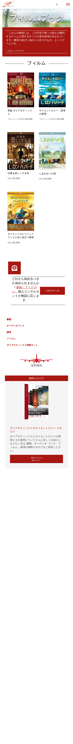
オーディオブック (15, 324)
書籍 (9, 318)
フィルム (11, 337)
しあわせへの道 (47, 172)
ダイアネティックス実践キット (22, 344)
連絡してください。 (24, 288)
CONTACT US (52, 289)
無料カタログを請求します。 (36, 458)
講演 (9, 331)
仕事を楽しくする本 (18, 172)
